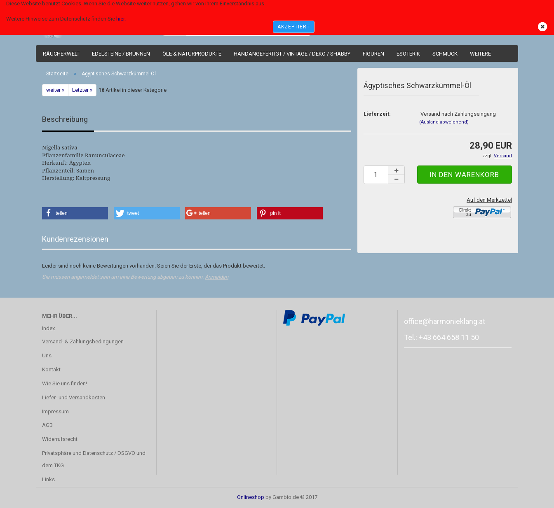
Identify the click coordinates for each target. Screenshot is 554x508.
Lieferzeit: (377, 114)
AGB (47, 425)
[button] (75, 213)
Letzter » (82, 90)
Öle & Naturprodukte (191, 54)
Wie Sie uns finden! (64, 383)
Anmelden (216, 277)
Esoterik (408, 54)
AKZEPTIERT (293, 27)
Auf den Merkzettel (489, 200)
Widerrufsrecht (59, 439)
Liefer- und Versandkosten (73, 397)
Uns (47, 355)
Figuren (373, 54)
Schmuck (445, 54)
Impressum (55, 411)
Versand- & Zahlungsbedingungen (83, 341)
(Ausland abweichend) (444, 122)
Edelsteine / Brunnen (121, 54)
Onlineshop (250, 497)
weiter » (55, 90)
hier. (121, 19)
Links (48, 479)
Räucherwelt (61, 54)
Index (48, 328)
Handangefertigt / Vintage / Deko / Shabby (292, 54)
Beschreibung (65, 119)
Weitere (480, 54)
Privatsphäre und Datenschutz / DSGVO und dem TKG (94, 459)
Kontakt (51, 369)
